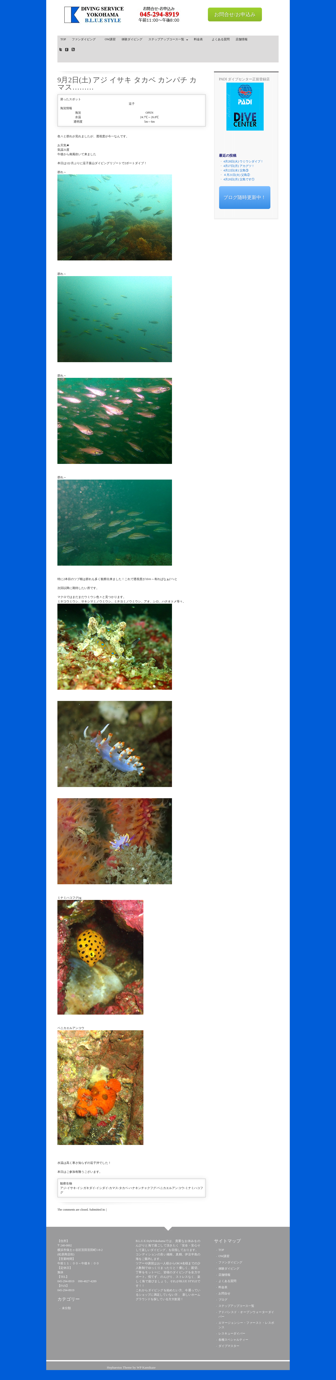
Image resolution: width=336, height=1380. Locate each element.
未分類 (66, 1308)
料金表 (200, 39)
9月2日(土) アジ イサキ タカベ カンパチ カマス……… (127, 83)
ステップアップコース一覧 (167, 40)
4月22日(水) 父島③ (236, 170)
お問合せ (224, 1293)
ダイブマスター (228, 1346)
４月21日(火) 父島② (236, 175)
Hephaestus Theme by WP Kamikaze (131, 1367)
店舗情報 (242, 39)
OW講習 (110, 39)
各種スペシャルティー (233, 1339)
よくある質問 (221, 39)
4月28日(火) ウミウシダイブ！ (243, 161)
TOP (63, 39)
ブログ (222, 1299)
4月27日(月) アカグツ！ (238, 166)
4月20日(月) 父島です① (238, 179)
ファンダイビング (85, 39)
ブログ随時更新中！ (244, 197)
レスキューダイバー (231, 1333)
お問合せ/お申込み (234, 14)
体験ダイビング (132, 39)
